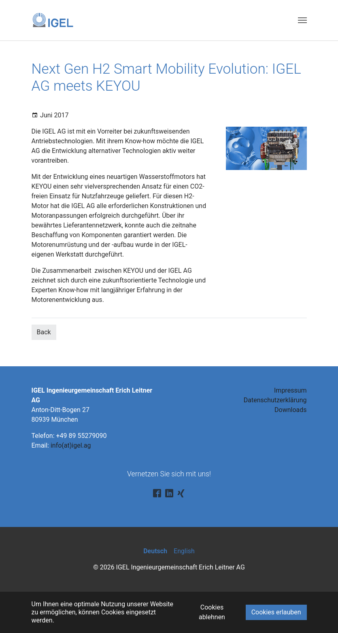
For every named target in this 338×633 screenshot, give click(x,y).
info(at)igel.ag (71, 445)
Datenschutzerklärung (275, 400)
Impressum (290, 390)
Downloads (290, 410)
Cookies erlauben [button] (276, 612)
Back (44, 332)
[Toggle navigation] (302, 20)
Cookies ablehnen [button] (212, 612)
